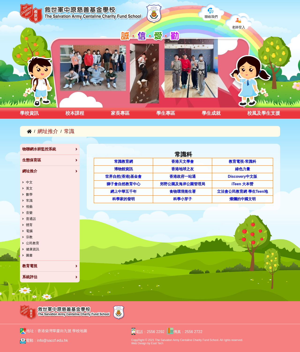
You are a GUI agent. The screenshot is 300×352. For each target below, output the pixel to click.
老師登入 (238, 27)
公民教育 (32, 243)
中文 (29, 182)
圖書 (29, 255)
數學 (29, 194)
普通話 (31, 219)
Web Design (138, 343)
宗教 (29, 237)
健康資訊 (32, 249)
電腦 (29, 231)
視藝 (29, 206)
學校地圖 (79, 331)
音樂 (29, 213)
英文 (29, 188)
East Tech (157, 343)
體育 (29, 225)
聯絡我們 (211, 17)
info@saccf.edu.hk (52, 340)
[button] (58, 102)
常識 (29, 200)
